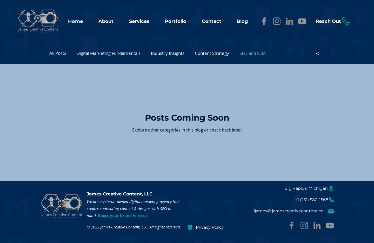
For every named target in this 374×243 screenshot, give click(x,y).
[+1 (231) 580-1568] (315, 199)
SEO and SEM (252, 53)
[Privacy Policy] (233, 227)
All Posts (57, 53)
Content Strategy (212, 53)
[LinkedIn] (289, 21)
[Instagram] (277, 21)
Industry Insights (167, 53)
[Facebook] (264, 21)
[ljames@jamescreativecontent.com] (294, 211)
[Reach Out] (333, 21)
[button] (318, 54)
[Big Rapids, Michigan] (309, 188)
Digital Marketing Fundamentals (109, 53)
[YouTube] (302, 21)
